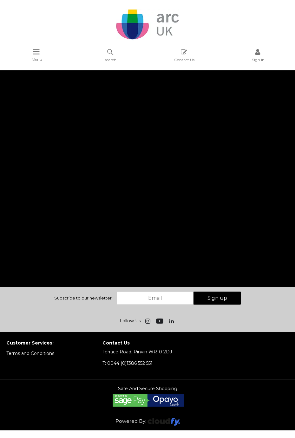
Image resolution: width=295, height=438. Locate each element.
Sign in (258, 55)
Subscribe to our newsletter (83, 297)
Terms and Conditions (30, 353)
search (110, 55)
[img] (148, 320)
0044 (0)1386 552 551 (127, 363)
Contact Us (184, 55)
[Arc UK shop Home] (147, 39)
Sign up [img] (217, 298)
